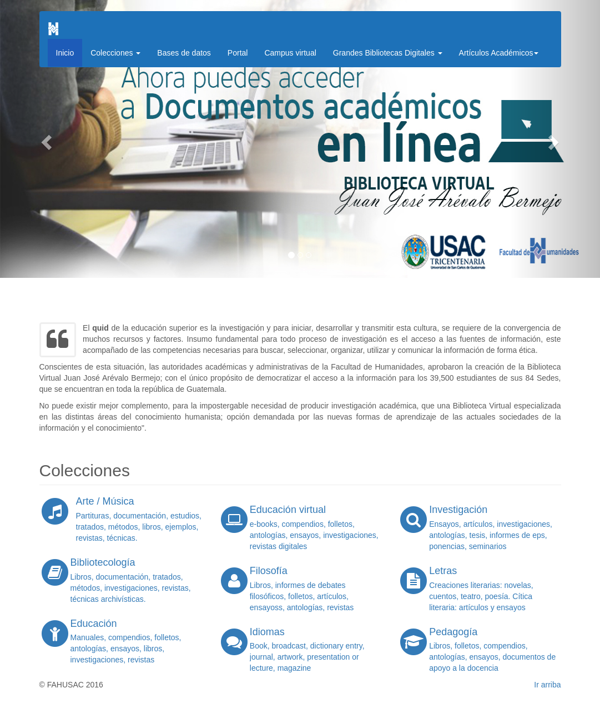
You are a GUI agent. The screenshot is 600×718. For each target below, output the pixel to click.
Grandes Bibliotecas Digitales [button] (387, 52)
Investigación (458, 509)
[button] (45, 139)
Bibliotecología (102, 562)
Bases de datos (184, 52)
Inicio (65, 52)
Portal (238, 52)
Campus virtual (290, 52)
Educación (93, 623)
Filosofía (269, 570)
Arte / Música (105, 501)
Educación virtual (288, 509)
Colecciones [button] (115, 52)
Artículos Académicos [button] (499, 52)
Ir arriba (547, 684)
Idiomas (267, 631)
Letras (443, 570)
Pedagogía (453, 631)
